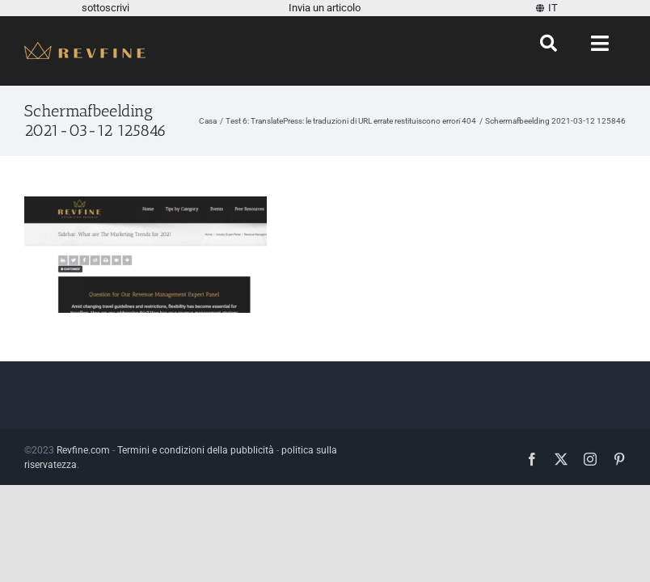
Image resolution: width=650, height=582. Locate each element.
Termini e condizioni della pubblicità (195, 450)
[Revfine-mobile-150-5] (85, 48)
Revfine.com (83, 450)
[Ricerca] (548, 44)
